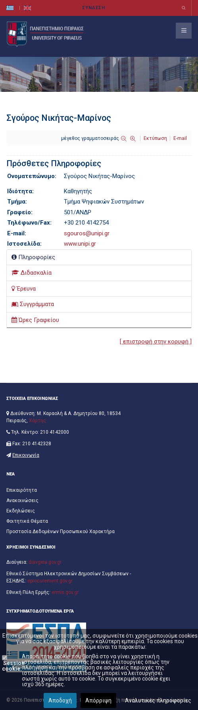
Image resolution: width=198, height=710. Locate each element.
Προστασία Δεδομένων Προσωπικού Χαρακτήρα (60, 531)
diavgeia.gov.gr (45, 562)
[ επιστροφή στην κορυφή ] (156, 341)
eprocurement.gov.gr (50, 581)
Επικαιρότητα (21, 490)
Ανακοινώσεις (22, 500)
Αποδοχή (60, 700)
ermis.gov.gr (65, 592)
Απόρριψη (98, 700)
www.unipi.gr (80, 243)
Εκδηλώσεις (20, 511)
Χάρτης (37, 420)
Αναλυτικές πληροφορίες (158, 700)
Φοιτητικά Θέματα (27, 521)
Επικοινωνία (25, 455)
